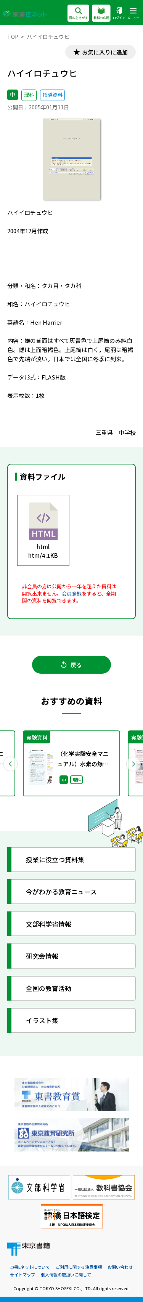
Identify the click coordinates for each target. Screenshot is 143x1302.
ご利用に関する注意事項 (79, 1267)
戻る (71, 665)
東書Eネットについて (30, 1267)
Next (133, 763)
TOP (12, 36)
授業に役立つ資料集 (55, 859)
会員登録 (72, 593)
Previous (10, 763)
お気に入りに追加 (105, 52)
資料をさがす (78, 14)
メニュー (133, 14)
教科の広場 (101, 14)
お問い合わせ (120, 1267)
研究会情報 (42, 956)
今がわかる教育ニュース (61, 891)
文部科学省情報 (48, 924)
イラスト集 (42, 1020)
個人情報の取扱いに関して (66, 1275)
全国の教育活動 (48, 988)
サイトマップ (22, 1275)
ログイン (119, 14)
